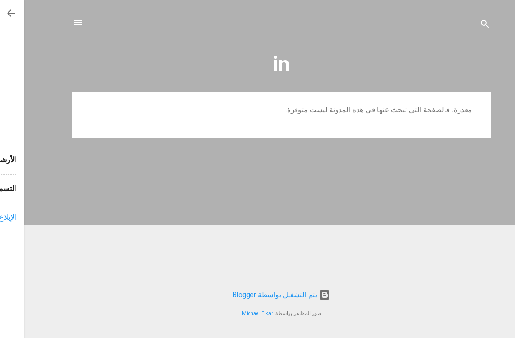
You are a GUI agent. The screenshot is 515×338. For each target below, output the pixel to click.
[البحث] (461, 25)
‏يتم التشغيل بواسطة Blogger (257, 295)
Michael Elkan (234, 313)
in (257, 64)
